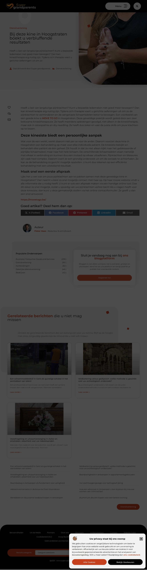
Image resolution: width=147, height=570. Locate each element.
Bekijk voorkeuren (125, 562)
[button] (141, 538)
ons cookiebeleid (131, 555)
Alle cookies (89, 562)
